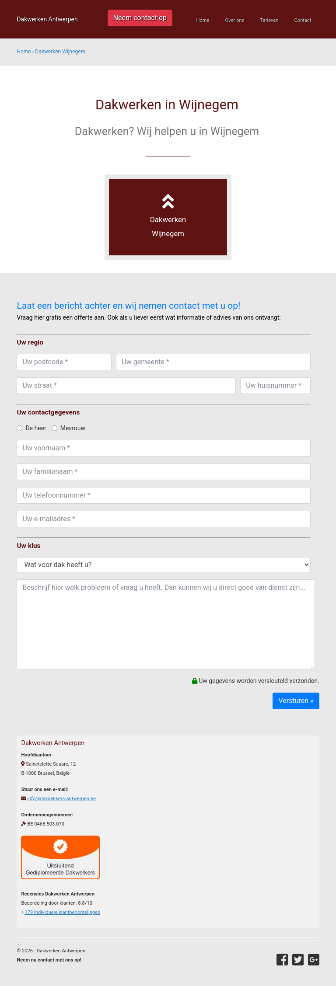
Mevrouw (68, 428)
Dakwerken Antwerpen (47, 19)
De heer (31, 428)
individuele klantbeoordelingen (62, 912)
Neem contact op (140, 18)
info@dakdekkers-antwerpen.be (61, 798)
